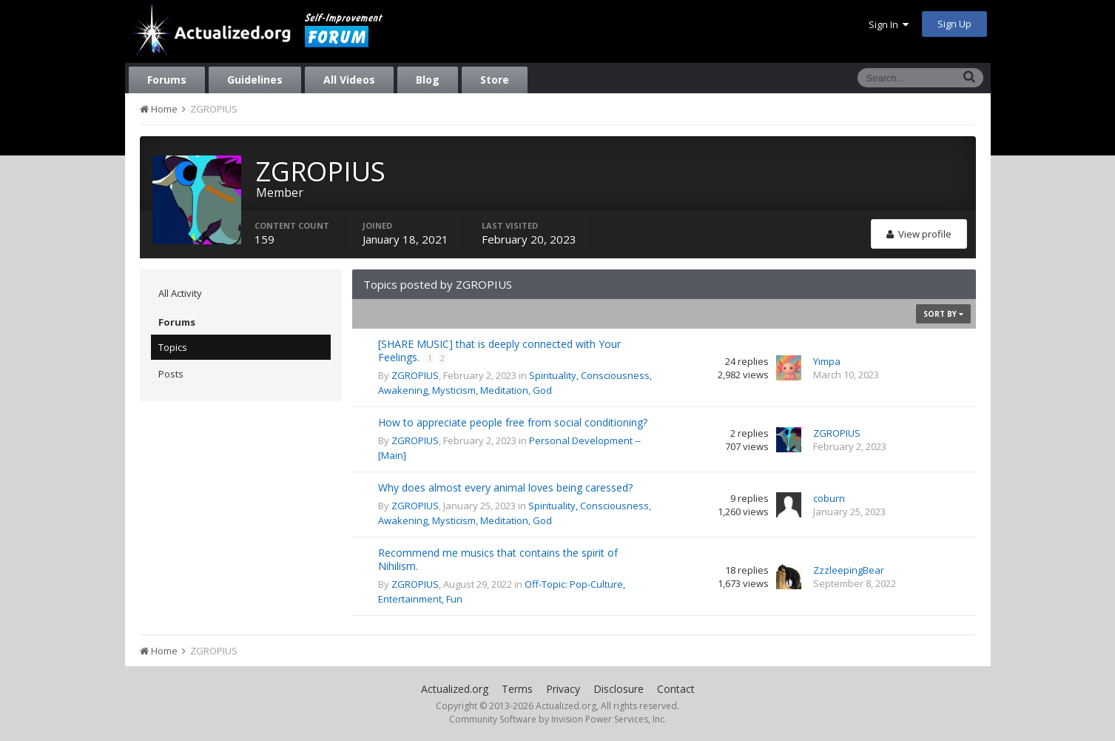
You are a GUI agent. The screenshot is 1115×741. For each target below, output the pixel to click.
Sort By (943, 314)
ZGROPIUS (415, 375)
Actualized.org (454, 689)
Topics (172, 347)
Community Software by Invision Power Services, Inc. (558, 719)
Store (494, 80)
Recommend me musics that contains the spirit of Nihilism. (498, 559)
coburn (829, 498)
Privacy (563, 689)
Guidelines (255, 80)
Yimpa (827, 361)
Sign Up (954, 23)
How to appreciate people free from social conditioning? (512, 422)
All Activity (180, 293)
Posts (170, 373)
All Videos (349, 80)
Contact (676, 689)
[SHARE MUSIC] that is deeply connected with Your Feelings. (499, 350)
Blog (427, 80)
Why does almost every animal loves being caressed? (505, 487)
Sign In (889, 24)
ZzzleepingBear (848, 570)
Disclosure (618, 689)
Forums (166, 80)
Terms (517, 689)
